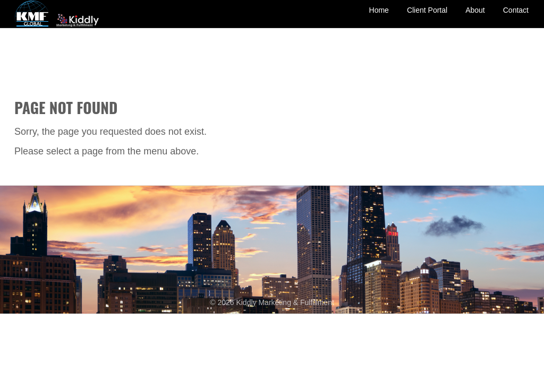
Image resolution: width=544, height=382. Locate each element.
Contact (516, 17)
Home (379, 17)
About (475, 17)
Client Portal (427, 17)
